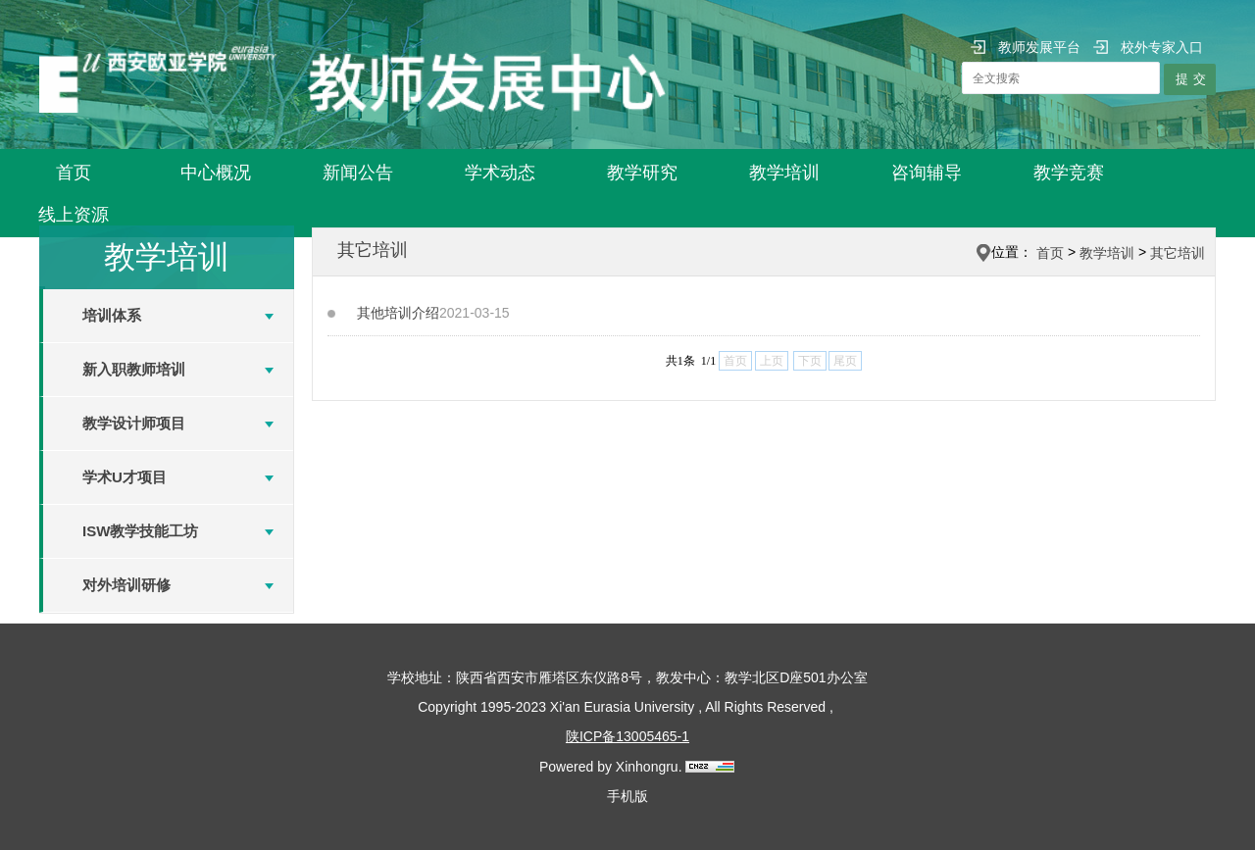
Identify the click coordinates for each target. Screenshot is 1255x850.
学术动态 (500, 172)
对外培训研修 (126, 584)
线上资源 (73, 215)
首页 (73, 172)
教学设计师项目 (133, 423)
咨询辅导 (926, 172)
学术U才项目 (124, 477)
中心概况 (215, 172)
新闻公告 (358, 172)
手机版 (627, 796)
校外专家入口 (1148, 47)
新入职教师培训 (133, 369)
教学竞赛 (1068, 172)
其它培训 (1177, 253)
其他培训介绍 (398, 313)
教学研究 (642, 172)
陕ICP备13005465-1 (627, 736)
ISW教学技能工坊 (140, 531)
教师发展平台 (1025, 47)
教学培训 (784, 172)
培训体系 (111, 315)
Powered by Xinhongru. (610, 767)
